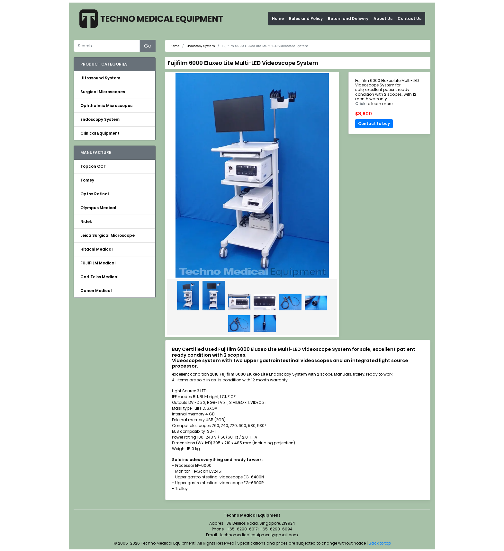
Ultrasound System (100, 78)
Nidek (86, 221)
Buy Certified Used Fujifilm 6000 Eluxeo (219, 349)
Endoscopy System (100, 119)
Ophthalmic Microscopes (106, 105)
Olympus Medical (98, 207)
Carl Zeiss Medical (99, 277)
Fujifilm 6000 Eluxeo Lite (244, 374)
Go (147, 45)
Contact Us (409, 18)
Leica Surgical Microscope (107, 235)
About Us (383, 18)
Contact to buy (374, 123)
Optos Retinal (94, 194)
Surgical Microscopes (102, 91)
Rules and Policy (306, 18)
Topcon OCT (93, 166)
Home (278, 18)
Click (360, 103)
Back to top (380, 543)
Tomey (87, 180)
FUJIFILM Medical (98, 263)
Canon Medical (96, 290)
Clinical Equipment (100, 133)
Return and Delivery (348, 18)
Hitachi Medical (96, 249)
